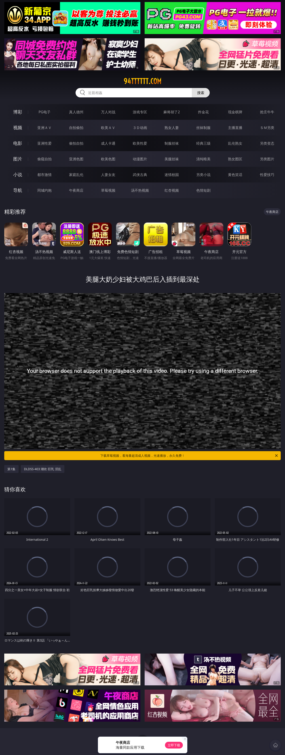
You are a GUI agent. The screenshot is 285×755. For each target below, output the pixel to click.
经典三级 (203, 143)
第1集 (11, 469)
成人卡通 (108, 143)
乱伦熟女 (235, 143)
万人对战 (108, 111)
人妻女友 (108, 174)
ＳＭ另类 (267, 127)
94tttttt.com (142, 81)
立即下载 (174, 745)
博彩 (17, 112)
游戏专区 (140, 111)
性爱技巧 (267, 174)
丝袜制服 (203, 127)
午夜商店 (76, 190)
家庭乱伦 (76, 174)
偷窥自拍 (44, 159)
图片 (17, 159)
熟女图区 (235, 159)
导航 (17, 190)
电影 (17, 143)
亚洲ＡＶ (44, 127)
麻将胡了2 (171, 111)
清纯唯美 (203, 159)
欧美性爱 (140, 143)
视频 (17, 127)
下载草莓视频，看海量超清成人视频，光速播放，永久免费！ (189, 455)
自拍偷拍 (76, 127)
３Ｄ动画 (140, 127)
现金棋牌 (235, 111)
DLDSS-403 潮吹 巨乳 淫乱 (42, 469)
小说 (17, 175)
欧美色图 (108, 159)
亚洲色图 (76, 159)
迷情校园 (172, 174)
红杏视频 (172, 190)
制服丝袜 (172, 143)
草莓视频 (108, 190)
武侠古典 (140, 174)
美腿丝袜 (172, 159)
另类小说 (203, 174)
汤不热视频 (140, 190)
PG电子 (45, 111)
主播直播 (235, 127)
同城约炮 (44, 190)
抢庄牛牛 (267, 111)
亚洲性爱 (44, 143)
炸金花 (203, 111)
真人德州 (76, 111)
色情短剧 (203, 190)
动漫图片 (140, 159)
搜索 (200, 92)
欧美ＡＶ (108, 127)
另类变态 (267, 143)
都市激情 (44, 174)
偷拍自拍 (76, 143)
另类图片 (267, 159)
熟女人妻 (172, 127)
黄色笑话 (235, 174)
